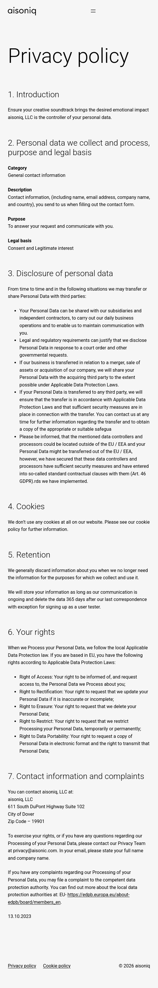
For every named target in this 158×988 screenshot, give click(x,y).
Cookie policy (57, 966)
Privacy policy (22, 966)
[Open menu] (93, 11)
